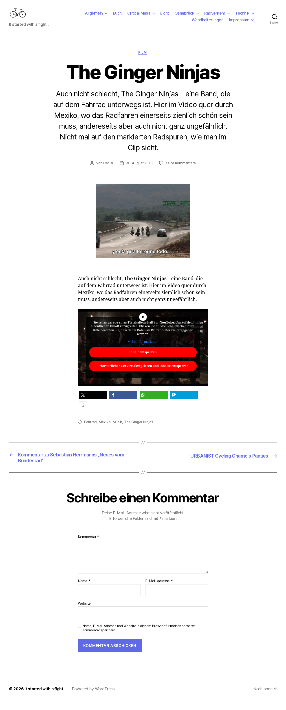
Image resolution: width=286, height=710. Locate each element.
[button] (93, 402)
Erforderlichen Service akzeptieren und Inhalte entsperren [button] (143, 373)
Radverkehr (214, 16)
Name (84, 590)
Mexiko (105, 429)
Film (143, 60)
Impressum (239, 23)
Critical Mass (138, 16)
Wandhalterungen (208, 23)
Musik (117, 429)
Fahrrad (90, 429)
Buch (117, 16)
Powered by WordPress (94, 697)
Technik (242, 16)
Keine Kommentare (181, 170)
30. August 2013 (139, 170)
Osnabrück (184, 16)
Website (84, 612)
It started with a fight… (46, 697)
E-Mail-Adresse (159, 590)
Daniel (107, 170)
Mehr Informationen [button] (143, 349)
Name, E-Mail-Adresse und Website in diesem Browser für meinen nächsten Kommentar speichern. (139, 637)
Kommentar (88, 545)
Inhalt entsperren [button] (143, 360)
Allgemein (94, 16)
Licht (164, 16)
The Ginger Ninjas (139, 429)
